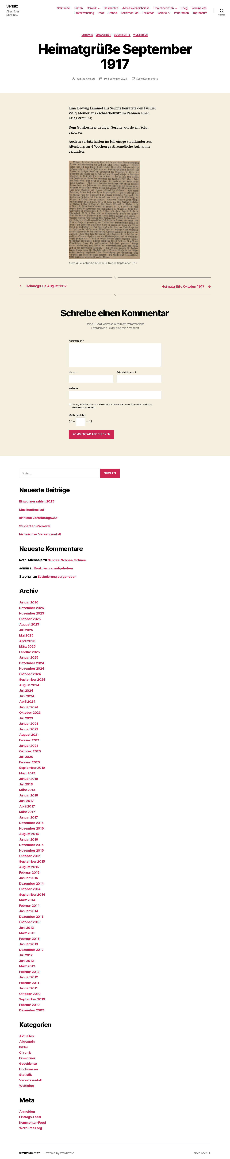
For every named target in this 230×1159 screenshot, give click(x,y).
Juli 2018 (26, 781)
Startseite (63, 6)
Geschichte (111, 6)
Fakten (78, 6)
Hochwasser (29, 1066)
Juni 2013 (27, 925)
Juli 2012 (26, 952)
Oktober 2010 (30, 991)
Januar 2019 (29, 776)
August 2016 (29, 831)
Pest (101, 11)
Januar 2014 (29, 908)
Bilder (24, 1044)
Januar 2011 (29, 985)
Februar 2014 (30, 902)
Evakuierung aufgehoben (54, 565)
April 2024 (27, 698)
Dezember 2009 (32, 1007)
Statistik (26, 1072)
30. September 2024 (115, 75)
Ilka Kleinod (87, 75)
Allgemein (27, 1038)
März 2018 (27, 787)
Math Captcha (77, 412)
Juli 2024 (26, 687)
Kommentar (76, 337)
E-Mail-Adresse (126, 369)
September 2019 (32, 765)
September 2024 (32, 676)
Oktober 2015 (30, 853)
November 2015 (32, 847)
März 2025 (27, 643)
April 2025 (27, 638)
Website (73, 385)
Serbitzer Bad (129, 11)
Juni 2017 (27, 798)
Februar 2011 (29, 980)
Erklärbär (148, 11)
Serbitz (12, 6)
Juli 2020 (26, 754)
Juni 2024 (27, 693)
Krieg (184, 6)
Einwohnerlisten (163, 6)
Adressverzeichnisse (136, 6)
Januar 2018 (29, 792)
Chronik (92, 6)
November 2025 (32, 610)
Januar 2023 (29, 720)
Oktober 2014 (30, 886)
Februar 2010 (30, 1002)
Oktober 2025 (30, 616)
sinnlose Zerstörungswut (39, 515)
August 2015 (29, 864)
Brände (112, 11)
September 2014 (32, 891)
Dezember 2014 (32, 880)
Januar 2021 (29, 743)
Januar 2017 (29, 814)
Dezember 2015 (32, 842)
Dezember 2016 (32, 820)
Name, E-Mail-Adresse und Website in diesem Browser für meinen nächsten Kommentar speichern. (112, 403)
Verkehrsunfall (31, 1077)
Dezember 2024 (32, 660)
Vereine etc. (199, 6)
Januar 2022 (29, 726)
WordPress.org (31, 1125)
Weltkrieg (142, 32)
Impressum (200, 11)
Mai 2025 (26, 632)
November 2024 (32, 665)
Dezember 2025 (32, 605)
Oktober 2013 (30, 919)
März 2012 (27, 963)
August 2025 (29, 621)
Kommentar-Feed (33, 1119)
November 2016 (32, 825)
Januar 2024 (29, 704)
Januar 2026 (29, 599)
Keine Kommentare (148, 75)
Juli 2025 (26, 627)
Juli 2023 (26, 715)
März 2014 (27, 897)
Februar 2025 (30, 649)
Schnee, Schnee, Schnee (67, 557)
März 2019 (27, 770)
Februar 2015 (29, 869)
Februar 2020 (30, 759)
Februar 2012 (29, 969)
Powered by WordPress (59, 1150)
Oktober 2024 (30, 671)
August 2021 (29, 732)
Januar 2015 (29, 875)
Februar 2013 (29, 936)
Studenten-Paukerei (35, 523)
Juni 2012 (27, 958)
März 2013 (27, 930)
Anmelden (27, 1108)
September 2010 (32, 996)
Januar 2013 (29, 941)
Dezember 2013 (32, 914)
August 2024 (29, 682)
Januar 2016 (29, 836)
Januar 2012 (29, 974)
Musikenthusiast (32, 507)
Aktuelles (27, 1033)
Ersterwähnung (84, 11)
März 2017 (27, 809)
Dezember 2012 (32, 947)
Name (73, 369)
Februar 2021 (29, 737)
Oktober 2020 (30, 748)
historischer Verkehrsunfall (41, 531)
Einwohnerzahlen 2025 (37, 498)
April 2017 (27, 803)
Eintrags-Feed (30, 1114)
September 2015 (32, 858)
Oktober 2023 (30, 709)
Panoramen (181, 11)
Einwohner (103, 32)
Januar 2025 (29, 654)
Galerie (162, 11)
